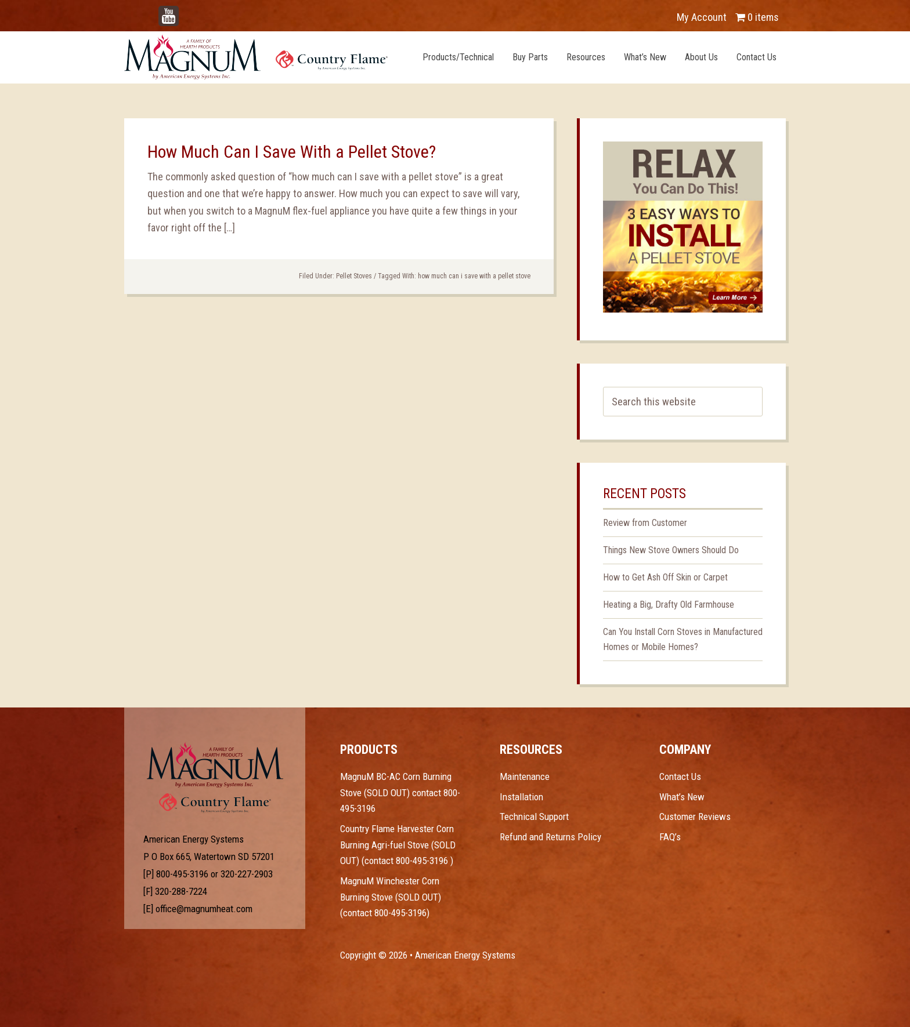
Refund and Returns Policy (550, 837)
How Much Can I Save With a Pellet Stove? (291, 151)
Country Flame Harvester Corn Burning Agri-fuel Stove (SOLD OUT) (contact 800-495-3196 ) (398, 844)
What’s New (682, 797)
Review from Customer (645, 522)
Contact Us (680, 776)
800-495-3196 (182, 874)
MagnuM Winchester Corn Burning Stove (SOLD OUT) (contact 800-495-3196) (390, 897)
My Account (702, 17)
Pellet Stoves (354, 276)
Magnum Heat (256, 56)
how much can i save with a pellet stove (474, 276)
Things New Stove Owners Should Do (671, 550)
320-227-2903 (247, 874)
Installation (521, 797)
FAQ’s (670, 837)
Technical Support (534, 816)
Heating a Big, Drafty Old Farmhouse (668, 604)
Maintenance (525, 776)
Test (215, 765)
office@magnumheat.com (204, 908)
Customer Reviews (695, 816)
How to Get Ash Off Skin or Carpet (665, 577)
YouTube (186, 11)
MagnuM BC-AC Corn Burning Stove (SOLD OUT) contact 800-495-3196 (400, 792)
